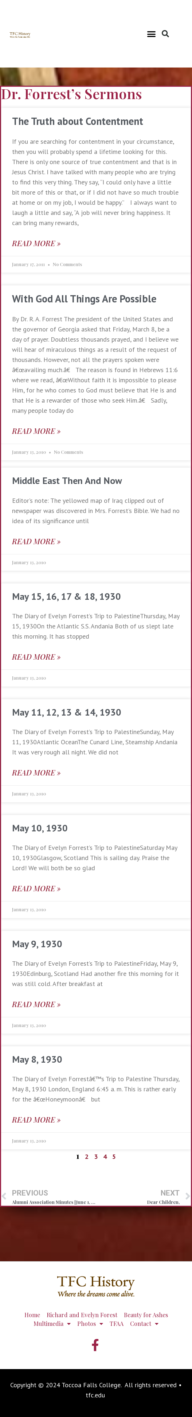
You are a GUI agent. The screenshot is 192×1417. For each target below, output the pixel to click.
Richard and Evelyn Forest (82, 1315)
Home (32, 1315)
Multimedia (52, 1323)
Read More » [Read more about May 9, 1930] (36, 1004)
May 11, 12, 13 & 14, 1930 (66, 712)
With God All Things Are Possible (84, 298)
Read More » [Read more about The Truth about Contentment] (36, 243)
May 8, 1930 (37, 1059)
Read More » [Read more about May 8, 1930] (36, 1119)
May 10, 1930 (40, 828)
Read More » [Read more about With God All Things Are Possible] (36, 431)
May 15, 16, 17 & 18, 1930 (66, 596)
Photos (90, 1323)
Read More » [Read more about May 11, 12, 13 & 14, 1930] (36, 772)
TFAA (117, 1323)
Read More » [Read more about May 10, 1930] (36, 888)
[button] (151, 34)
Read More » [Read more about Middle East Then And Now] (36, 541)
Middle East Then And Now (67, 480)
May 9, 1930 (37, 944)
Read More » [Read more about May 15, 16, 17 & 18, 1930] (36, 656)
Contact (144, 1323)
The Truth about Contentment (77, 121)
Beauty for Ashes (146, 1315)
